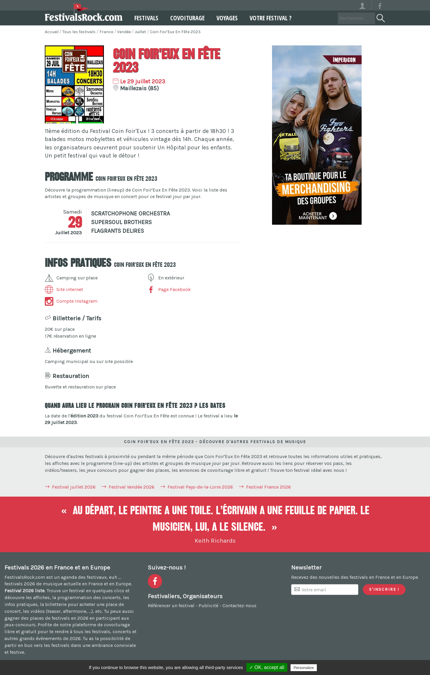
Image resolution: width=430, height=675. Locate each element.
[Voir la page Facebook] (380, 7)
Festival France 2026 (268, 487)
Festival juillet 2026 (74, 487)
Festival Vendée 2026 (131, 487)
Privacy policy (332, 667)
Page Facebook (169, 289)
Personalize (304, 667)
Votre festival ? (270, 18)
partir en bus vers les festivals (37, 645)
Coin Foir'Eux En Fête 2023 (175, 31)
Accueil (52, 31)
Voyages (227, 18)
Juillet (140, 31)
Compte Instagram (71, 301)
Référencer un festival (171, 605)
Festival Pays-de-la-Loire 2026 (200, 487)
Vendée (124, 31)
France (106, 31)
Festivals (146, 18)
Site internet (64, 289)
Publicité (208, 605)
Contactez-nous (239, 605)
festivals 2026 (19, 584)
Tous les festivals (79, 31)
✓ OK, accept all (266, 667)
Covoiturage (187, 18)
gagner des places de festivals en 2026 (46, 618)
